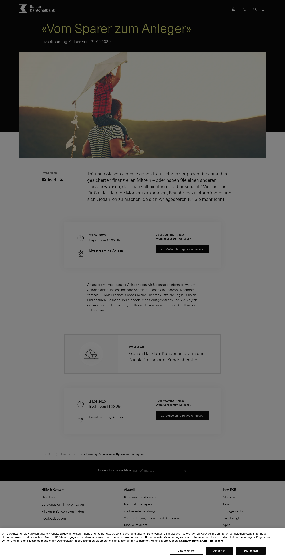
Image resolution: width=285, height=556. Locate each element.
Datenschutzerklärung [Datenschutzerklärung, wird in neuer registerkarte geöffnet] (193, 543)
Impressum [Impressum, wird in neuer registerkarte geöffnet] (215, 543)
